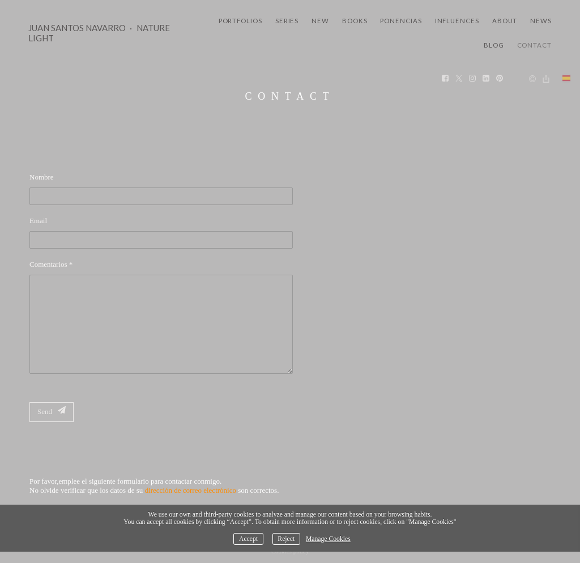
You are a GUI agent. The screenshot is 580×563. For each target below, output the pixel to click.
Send (51, 411)
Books (355, 20)
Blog (494, 45)
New (320, 20)
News (541, 20)
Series (287, 20)
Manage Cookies (328, 539)
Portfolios (240, 20)
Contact (534, 45)
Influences (457, 20)
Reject (286, 539)
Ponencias (400, 20)
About (505, 20)
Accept (248, 539)
